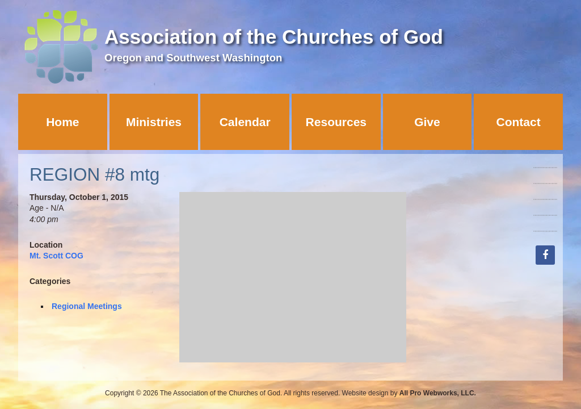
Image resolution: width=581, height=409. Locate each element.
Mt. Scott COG (56, 255)
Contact (518, 121)
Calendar (245, 121)
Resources (336, 121)
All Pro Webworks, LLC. (437, 393)
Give (427, 121)
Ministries (154, 121)
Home (62, 121)
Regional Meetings (87, 306)
